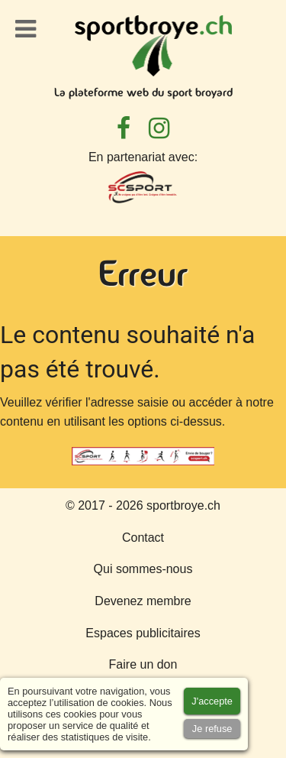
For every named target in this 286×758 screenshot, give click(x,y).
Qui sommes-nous (143, 568)
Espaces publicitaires (142, 633)
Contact (143, 537)
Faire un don (143, 664)
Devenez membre (143, 600)
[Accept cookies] (212, 701)
